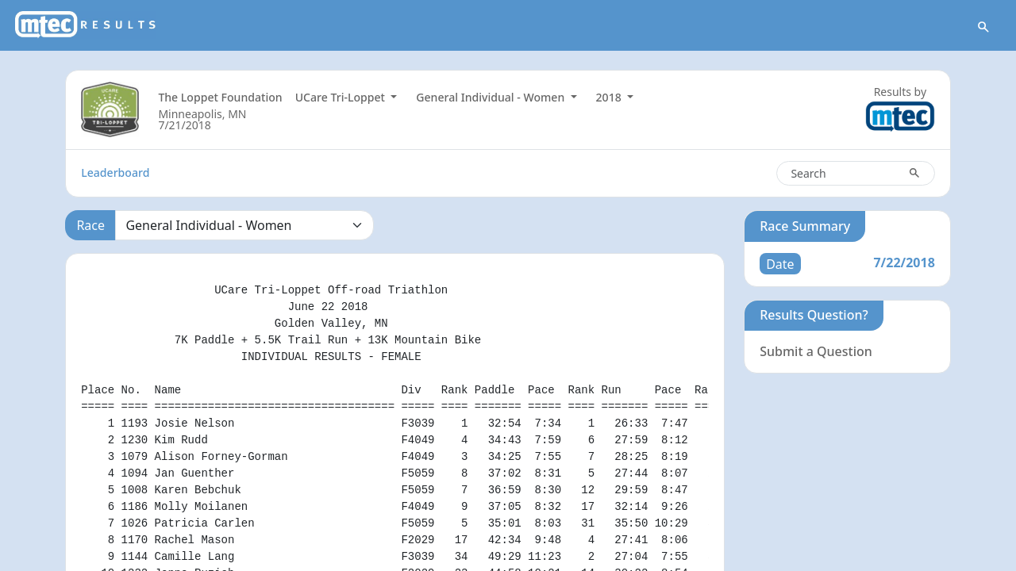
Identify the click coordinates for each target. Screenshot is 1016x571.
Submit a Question (816, 351)
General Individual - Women (492, 97)
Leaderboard (115, 172)
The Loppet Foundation (220, 97)
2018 (610, 97)
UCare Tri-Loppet (341, 97)
